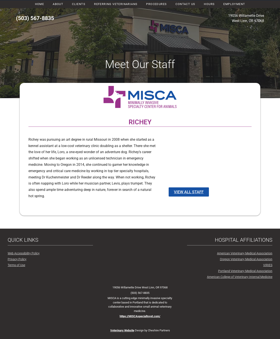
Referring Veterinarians (115, 4)
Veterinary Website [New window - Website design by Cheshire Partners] (122, 330)
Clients (78, 4)
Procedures (156, 4)
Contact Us (185, 4)
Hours (209, 4)
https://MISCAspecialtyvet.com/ (140, 316)
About (58, 4)
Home (39, 4)
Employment (234, 4)
